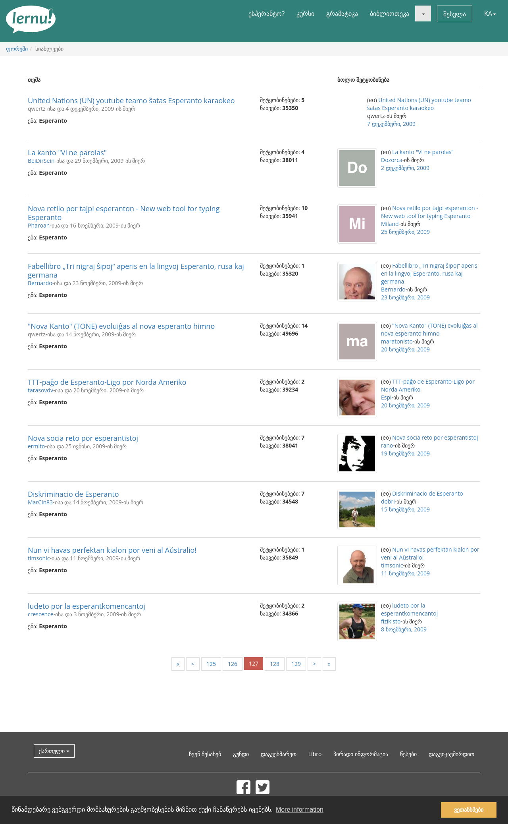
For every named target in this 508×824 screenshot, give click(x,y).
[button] (423, 13)
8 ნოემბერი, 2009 (404, 629)
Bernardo (40, 283)
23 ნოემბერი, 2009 (405, 297)
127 (253, 663)
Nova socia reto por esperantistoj (83, 438)
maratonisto (397, 341)
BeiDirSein (41, 160)
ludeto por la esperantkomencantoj (86, 606)
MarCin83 (40, 502)
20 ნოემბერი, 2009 (405, 349)
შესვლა (454, 14)
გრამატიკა (342, 13)
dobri (388, 501)
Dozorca (391, 160)
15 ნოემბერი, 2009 (405, 509)
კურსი (305, 13)
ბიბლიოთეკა (389, 13)
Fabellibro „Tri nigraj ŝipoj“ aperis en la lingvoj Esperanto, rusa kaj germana (136, 270)
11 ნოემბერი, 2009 (405, 573)
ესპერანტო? (266, 13)
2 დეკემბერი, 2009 (405, 168)
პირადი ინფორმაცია (360, 754)
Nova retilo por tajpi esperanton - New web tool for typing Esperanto (123, 213)
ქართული (54, 751)
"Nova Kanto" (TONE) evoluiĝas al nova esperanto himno (121, 326)
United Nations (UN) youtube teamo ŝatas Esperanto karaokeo (131, 100)
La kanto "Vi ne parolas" (67, 152)
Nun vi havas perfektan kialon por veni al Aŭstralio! (112, 550)
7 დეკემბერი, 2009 (391, 123)
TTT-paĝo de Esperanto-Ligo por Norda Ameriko (107, 382)
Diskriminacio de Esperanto (73, 494)
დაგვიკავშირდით (451, 754)
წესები (408, 754)
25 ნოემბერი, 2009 (405, 231)
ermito (36, 446)
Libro (315, 754)
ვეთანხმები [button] (468, 810)
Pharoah (39, 225)
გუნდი (241, 754)
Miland (390, 224)
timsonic (39, 558)
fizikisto (390, 621)
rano (387, 445)
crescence (41, 614)
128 (274, 664)
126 (232, 664)
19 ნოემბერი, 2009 (405, 453)
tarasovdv (40, 390)
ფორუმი (17, 48)
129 (296, 664)
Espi (386, 397)
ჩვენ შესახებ (205, 754)
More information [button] (299, 809)
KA (490, 13)
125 (211, 664)
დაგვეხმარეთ (278, 754)
